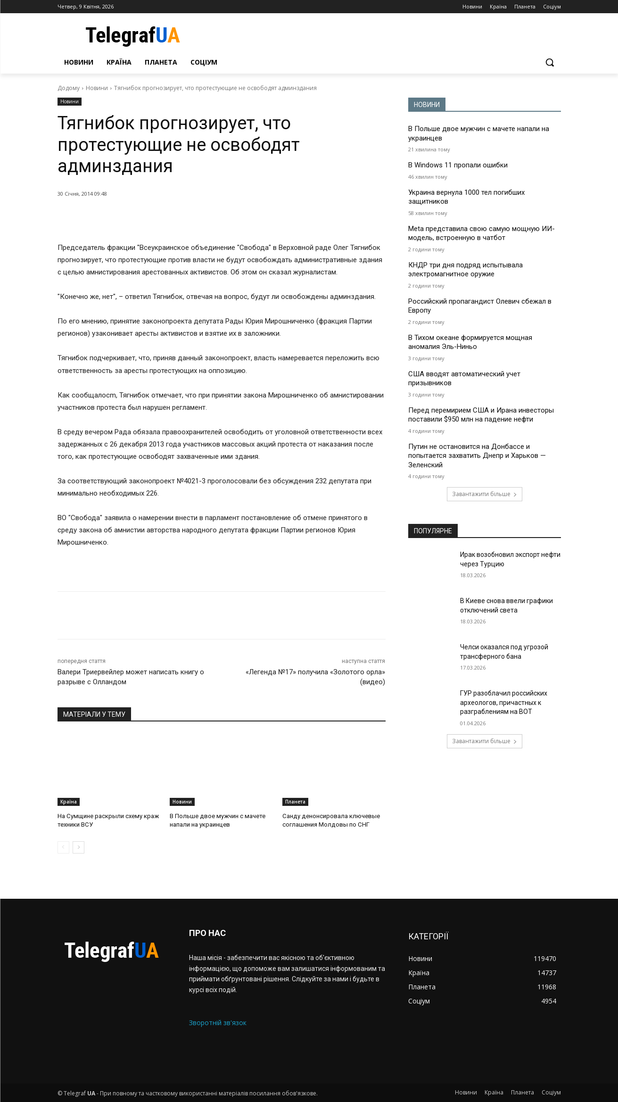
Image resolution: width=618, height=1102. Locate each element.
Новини (97, 88)
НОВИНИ (427, 104)
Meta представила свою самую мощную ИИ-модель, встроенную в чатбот (481, 233)
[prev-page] (63, 847)
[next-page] (78, 847)
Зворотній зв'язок (218, 1022)
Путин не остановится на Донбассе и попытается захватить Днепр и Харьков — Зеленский (477, 455)
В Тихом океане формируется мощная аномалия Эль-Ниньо (470, 342)
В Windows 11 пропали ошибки (458, 165)
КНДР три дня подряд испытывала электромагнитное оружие (465, 270)
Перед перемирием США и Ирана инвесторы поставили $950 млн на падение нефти (481, 415)
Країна (68, 801)
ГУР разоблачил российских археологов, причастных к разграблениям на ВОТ (503, 702)
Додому (69, 88)
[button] (549, 62)
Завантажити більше (484, 494)
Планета (295, 801)
